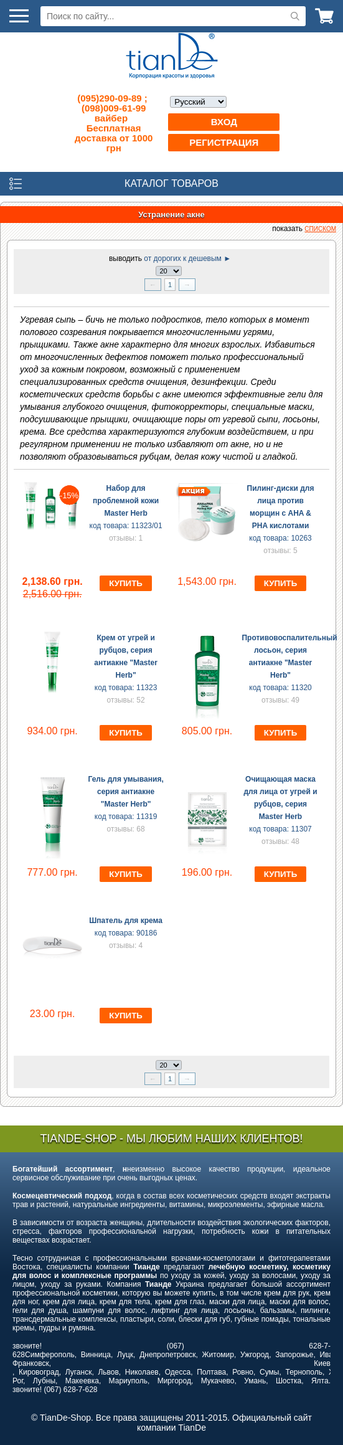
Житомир (218, 1354)
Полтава (211, 1372)
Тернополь (303, 1372)
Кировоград (39, 1372)
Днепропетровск (167, 1354)
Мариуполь (128, 1380)
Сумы (269, 1372)
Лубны (44, 1380)
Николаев (142, 1372)
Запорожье (294, 1354)
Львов (108, 1372)
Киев (322, 1363)
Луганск (78, 1372)
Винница (96, 1354)
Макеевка (82, 1380)
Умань (255, 1380)
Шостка (288, 1380)
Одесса (177, 1372)
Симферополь (50, 1354)
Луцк (125, 1354)
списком (320, 228)
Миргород (174, 1380)
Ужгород (254, 1354)
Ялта (320, 1380)
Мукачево (218, 1380)
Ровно (242, 1372)
